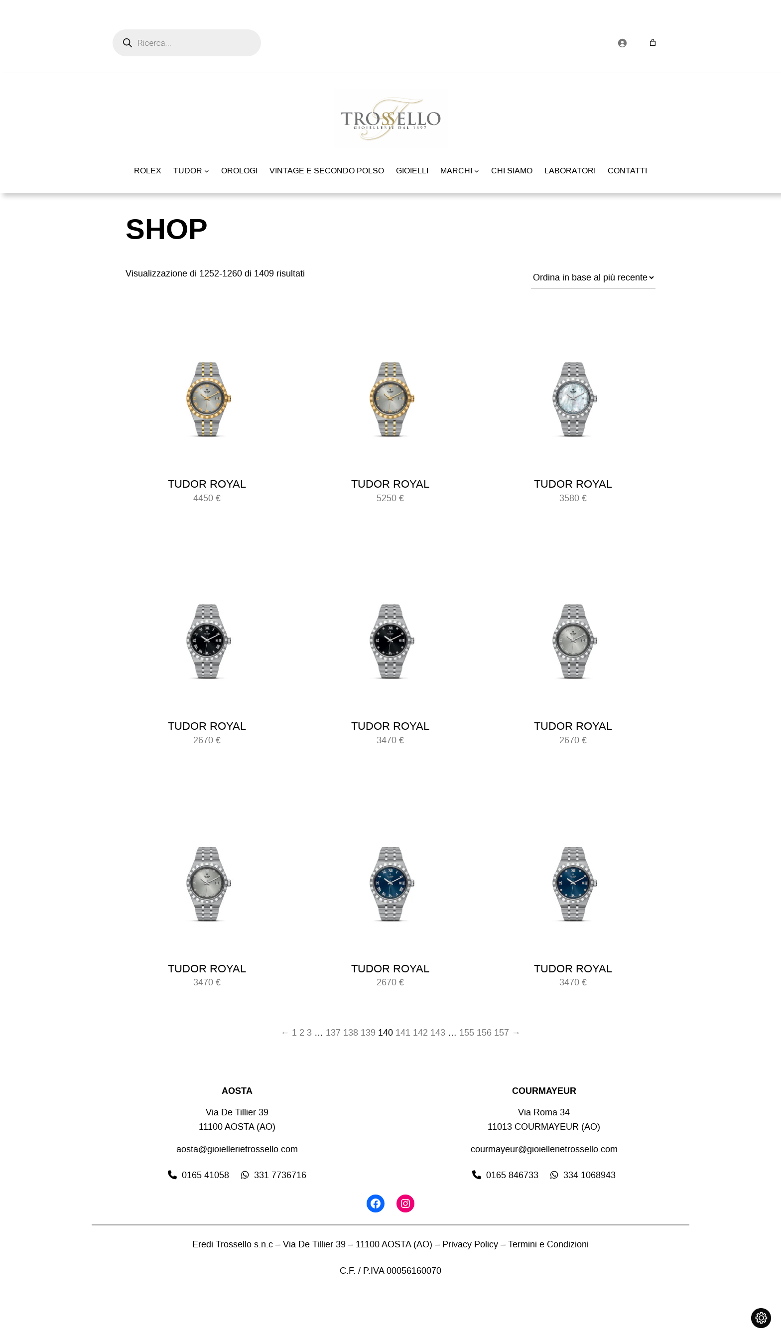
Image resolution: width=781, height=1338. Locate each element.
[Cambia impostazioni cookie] (761, 1318)
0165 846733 (512, 1175)
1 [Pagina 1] (294, 1033)
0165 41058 (205, 1175)
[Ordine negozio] (593, 278)
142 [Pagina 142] (420, 1033)
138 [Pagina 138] (350, 1033)
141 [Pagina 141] (402, 1033)
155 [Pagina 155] (466, 1033)
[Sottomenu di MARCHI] (476, 170)
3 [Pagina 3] (309, 1033)
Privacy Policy (470, 1244)
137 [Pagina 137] (333, 1033)
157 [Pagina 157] (501, 1033)
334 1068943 (589, 1175)
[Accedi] (622, 43)
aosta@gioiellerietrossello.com (237, 1149)
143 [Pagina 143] (437, 1033)
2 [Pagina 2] (301, 1033)
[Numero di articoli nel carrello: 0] (652, 42)
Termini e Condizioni (548, 1244)
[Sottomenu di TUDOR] (206, 170)
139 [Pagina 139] (368, 1033)
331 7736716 (280, 1175)
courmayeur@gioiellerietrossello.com (544, 1149)
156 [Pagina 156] (484, 1033)
